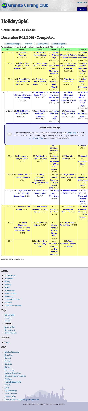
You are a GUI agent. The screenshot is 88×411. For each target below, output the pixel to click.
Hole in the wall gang (53, 185)
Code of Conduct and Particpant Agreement (22, 400)
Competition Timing (12, 299)
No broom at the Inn (68, 177)
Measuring (9, 296)
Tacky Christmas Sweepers (68, 95)
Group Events (10, 330)
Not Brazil (40, 52)
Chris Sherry (40, 79)
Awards (8, 385)
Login (7, 342)
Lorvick (44, 66)
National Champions (13, 373)
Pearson (52, 82)
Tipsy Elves (69, 223)
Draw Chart (42, 44)
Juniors (7, 321)
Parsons (22, 55)
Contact (8, 358)
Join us (7, 361)
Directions (9, 355)
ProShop (8, 379)
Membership (10, 315)
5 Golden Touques (22, 177)
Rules (7, 287)
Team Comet (22, 175)
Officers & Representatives (15, 376)
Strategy (8, 284)
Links (7, 388)
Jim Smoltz (82, 58)
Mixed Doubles (10, 293)
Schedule (28, 44)
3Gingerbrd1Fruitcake (68, 55)
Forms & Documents (13, 382)
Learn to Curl (10, 327)
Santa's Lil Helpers (68, 100)
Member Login (82, 2)
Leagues (8, 318)
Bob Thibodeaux (22, 114)
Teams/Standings (13, 44)
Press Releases (11, 394)
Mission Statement (12, 352)
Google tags (71, 133)
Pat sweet (22, 156)
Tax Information (11, 391)
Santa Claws (68, 82)
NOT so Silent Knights (83, 103)
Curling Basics (10, 275)
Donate (7, 367)
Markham (22, 52)
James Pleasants (70, 58)
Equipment (9, 278)
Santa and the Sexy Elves (82, 65)
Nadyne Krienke (22, 159)
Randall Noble (24, 79)
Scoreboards (10, 290)
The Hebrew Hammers (54, 177)
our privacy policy (36, 138)
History (7, 281)
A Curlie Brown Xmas (83, 95)
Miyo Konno (69, 79)
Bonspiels (8, 324)
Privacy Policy (10, 397)
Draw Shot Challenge (13, 305)
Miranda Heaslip (40, 55)
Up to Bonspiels (59, 44)
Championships (11, 333)
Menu (82, 9)
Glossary (8, 302)
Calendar (8, 364)
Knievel (56, 52)
